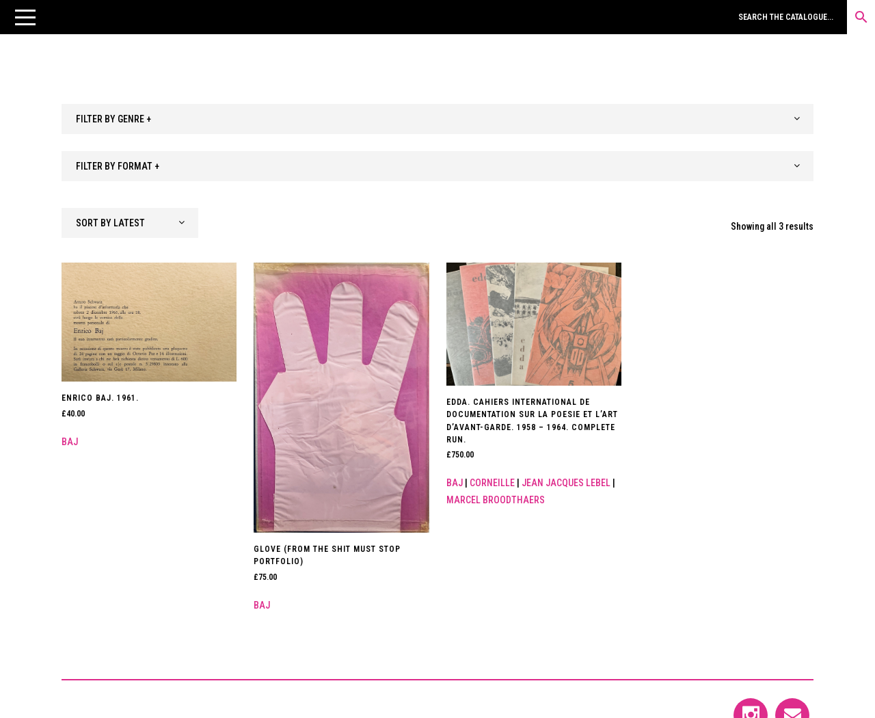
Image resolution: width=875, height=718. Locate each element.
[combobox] (437, 119)
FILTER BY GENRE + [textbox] (113, 119)
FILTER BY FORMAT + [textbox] (117, 166)
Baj (70, 441)
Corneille (492, 482)
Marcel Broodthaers (495, 499)
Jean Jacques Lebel (566, 482)
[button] (25, 17)
